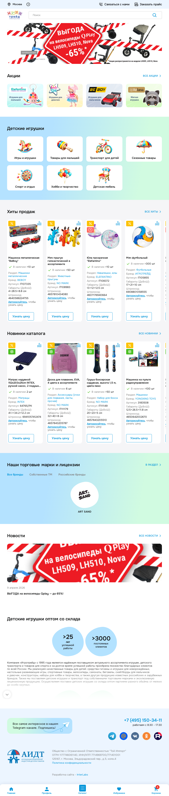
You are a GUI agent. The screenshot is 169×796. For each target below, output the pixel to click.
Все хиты (153, 212)
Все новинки (150, 334)
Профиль (47, 790)
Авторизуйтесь (17, 302)
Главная (11, 790)
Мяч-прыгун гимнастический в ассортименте (59, 261)
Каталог (82, 789)
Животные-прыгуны (59, 277)
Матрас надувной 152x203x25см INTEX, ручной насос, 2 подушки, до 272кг (24, 383)
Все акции (152, 76)
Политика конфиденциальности (71, 762)
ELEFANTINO (104, 277)
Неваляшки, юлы (107, 273)
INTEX (20, 402)
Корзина (156, 790)
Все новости (150, 536)
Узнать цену (21, 316)
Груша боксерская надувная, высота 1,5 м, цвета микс (101, 383)
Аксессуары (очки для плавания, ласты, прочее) (64, 398)
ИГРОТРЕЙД (142, 273)
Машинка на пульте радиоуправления (138, 381)
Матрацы (23, 398)
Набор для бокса (107, 398)
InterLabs (82, 774)
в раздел (154, 465)
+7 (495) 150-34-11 (143, 720)
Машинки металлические (19, 274)
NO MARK (63, 283)
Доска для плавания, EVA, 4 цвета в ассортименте (64, 381)
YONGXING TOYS (145, 398)
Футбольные (143, 269)
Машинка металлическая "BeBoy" (23, 259)
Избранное (119, 790)
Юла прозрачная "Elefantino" (97, 259)
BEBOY (21, 280)
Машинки (142, 394)
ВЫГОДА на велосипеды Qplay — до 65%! (35, 593)
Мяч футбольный (136, 257)
